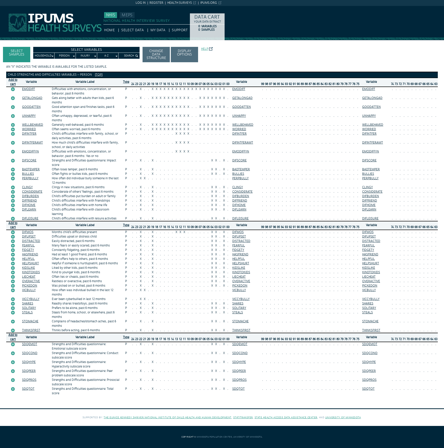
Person (64, 56)
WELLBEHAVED (32, 125)
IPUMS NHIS (10, 8)
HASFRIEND (30, 254)
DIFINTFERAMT (32, 143)
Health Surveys (179, 3)
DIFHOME (28, 205)
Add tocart (12, 82)
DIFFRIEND (29, 201)
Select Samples (16, 53)
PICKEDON (29, 286)
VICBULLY (29, 290)
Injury (85, 56)
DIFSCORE (29, 160)
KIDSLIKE (28, 268)
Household (43, 56)
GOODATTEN (31, 107)
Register (156, 3)
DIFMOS (27, 232)
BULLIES (28, 174)
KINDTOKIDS (31, 272)
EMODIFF (28, 89)
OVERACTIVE (31, 281)
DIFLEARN (29, 209)
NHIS (110, 15)
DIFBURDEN (30, 196)
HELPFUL (28, 259)
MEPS (127, 15)
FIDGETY (28, 250)
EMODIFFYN (30, 151)
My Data (157, 30)
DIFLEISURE (30, 218)
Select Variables (86, 50)
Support (179, 30)
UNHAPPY (29, 116)
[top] (99, 75)
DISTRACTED (31, 241)
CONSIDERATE (32, 192)
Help (204, 49)
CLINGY (27, 187)
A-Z (106, 56)
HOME (109, 30)
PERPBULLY (30, 178)
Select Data (132, 30)
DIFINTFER (29, 134)
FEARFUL (28, 245)
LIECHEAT (28, 277)
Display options (184, 53)
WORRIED (29, 129)
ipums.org (208, 3)
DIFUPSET (29, 237)
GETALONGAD (32, 98)
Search (129, 56)
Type (126, 82)
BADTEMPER (31, 169)
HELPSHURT (30, 263)
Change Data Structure (156, 54)
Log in (141, 3)
